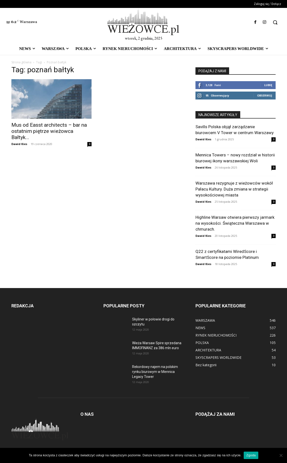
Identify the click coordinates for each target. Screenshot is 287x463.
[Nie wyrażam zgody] (280, 455)
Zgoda (251, 455)
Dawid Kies (19, 144)
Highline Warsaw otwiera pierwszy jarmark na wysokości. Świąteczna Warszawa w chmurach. (234, 223)
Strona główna (21, 62)
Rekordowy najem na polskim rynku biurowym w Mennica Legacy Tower (155, 372)
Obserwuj (264, 95)
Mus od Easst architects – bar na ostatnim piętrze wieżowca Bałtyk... (49, 131)
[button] (275, 22)
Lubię (268, 85)
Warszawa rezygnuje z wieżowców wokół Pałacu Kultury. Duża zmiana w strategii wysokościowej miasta (234, 189)
